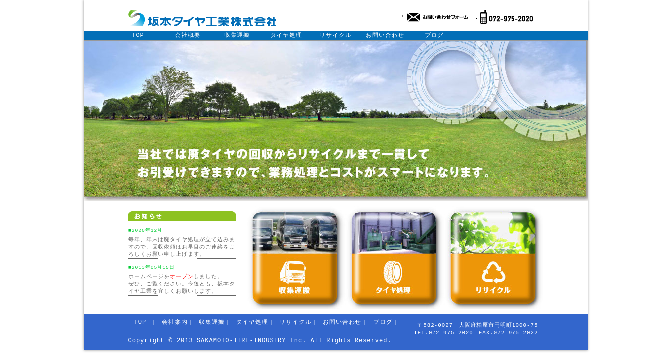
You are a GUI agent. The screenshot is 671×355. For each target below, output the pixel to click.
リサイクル (335, 35)
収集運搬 (237, 35)
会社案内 (175, 322)
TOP (138, 35)
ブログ (434, 35)
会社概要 (187, 35)
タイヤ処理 (286, 35)
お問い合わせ (385, 35)
